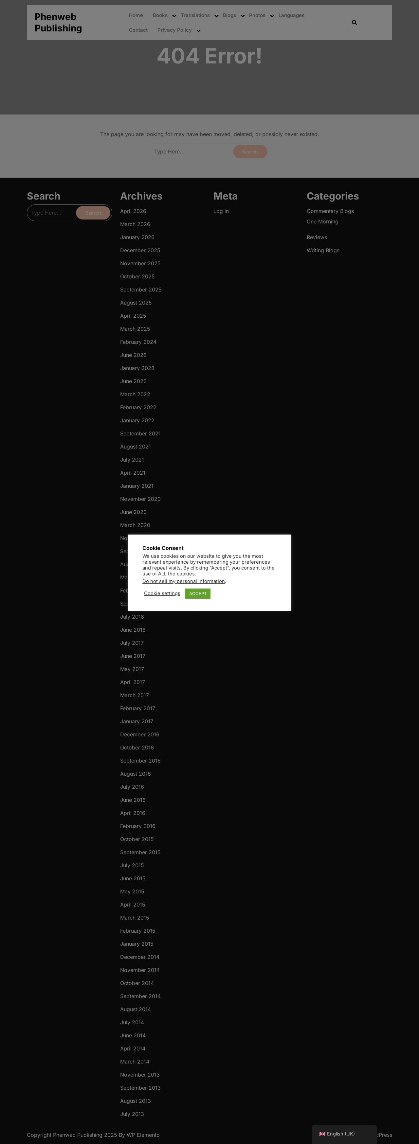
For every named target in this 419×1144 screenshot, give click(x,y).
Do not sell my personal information (183, 581)
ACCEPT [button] (198, 593)
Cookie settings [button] (162, 593)
